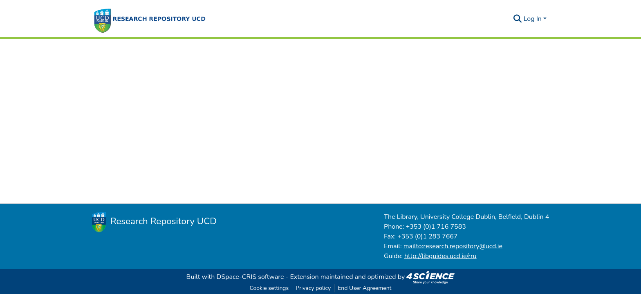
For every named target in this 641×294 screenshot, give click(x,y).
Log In (533, 18)
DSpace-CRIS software (250, 276)
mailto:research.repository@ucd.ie (452, 246)
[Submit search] (518, 19)
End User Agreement (364, 288)
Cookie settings (269, 288)
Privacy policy (313, 288)
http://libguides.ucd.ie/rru (440, 256)
